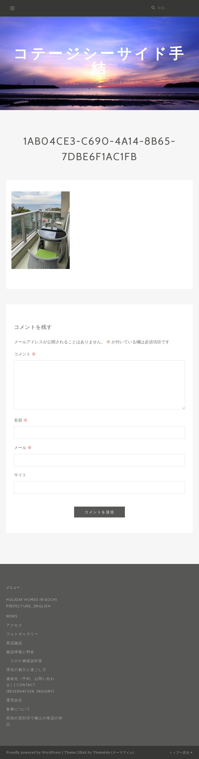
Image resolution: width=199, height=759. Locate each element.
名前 (20, 420)
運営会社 (14, 700)
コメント (25, 354)
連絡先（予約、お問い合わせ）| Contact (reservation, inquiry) (30, 685)
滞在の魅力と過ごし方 (26, 669)
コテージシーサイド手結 (99, 60)
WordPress (51, 752)
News (12, 616)
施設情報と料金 (20, 651)
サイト (20, 475)
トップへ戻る (181, 752)
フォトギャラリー (22, 634)
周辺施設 (14, 643)
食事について (18, 709)
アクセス (14, 625)
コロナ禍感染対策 (26, 661)
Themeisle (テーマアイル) (113, 752)
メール (23, 447)
